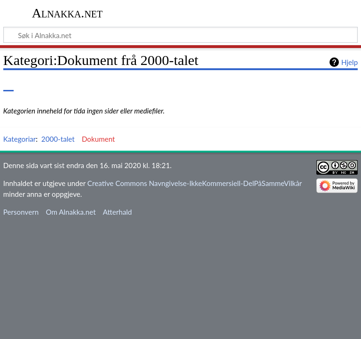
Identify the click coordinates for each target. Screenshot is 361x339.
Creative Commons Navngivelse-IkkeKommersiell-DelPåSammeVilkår (194, 183)
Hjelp (349, 62)
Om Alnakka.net (70, 212)
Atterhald (117, 212)
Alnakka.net (67, 13)
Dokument (98, 139)
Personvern (21, 212)
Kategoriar (19, 139)
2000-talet (58, 139)
